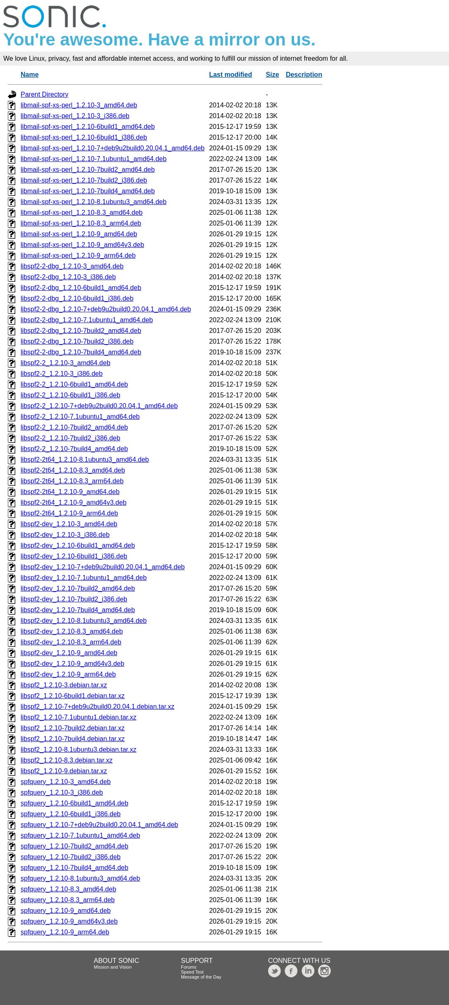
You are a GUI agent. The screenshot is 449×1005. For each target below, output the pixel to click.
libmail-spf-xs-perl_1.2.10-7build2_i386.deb (84, 180)
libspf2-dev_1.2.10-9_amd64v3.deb (72, 663)
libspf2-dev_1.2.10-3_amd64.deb (69, 523)
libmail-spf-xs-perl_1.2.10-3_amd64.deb (79, 105)
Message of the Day (201, 976)
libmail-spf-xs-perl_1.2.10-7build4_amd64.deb (88, 191)
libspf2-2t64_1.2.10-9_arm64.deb (69, 513)
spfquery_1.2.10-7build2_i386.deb (71, 856)
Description (304, 74)
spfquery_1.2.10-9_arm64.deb (65, 932)
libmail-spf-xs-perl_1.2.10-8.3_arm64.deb (81, 223)
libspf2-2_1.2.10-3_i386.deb (61, 373)
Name (30, 74)
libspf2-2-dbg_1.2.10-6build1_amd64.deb (81, 287)
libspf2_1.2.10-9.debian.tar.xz (64, 771)
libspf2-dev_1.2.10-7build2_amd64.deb (78, 588)
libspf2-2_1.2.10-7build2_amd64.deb (74, 427)
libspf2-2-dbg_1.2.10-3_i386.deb (68, 276)
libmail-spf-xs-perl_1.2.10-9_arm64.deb (78, 255)
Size (272, 74)
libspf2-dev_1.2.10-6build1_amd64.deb (78, 545)
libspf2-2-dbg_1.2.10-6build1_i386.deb (77, 298)
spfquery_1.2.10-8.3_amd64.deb (68, 889)
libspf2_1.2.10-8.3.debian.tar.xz (66, 760)
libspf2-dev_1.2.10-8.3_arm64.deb (71, 642)
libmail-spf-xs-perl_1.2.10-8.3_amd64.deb (82, 212)
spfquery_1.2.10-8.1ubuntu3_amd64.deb (80, 878)
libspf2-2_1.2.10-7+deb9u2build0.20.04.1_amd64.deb (99, 405)
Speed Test (192, 971)
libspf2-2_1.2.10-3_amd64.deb (65, 362)
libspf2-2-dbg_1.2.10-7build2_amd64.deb (81, 330)
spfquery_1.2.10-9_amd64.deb (66, 910)
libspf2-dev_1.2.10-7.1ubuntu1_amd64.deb (84, 577)
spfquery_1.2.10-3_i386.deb (62, 792)
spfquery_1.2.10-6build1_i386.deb (71, 813)
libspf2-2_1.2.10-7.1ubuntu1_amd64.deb (80, 416)
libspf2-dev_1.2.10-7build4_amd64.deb (78, 609)
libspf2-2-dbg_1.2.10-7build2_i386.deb (77, 341)
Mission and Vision (113, 967)
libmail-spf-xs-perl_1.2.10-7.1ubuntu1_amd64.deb (93, 158)
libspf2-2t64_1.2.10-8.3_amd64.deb (73, 470)
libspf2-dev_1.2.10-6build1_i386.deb (74, 556)
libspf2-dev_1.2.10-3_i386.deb (65, 534)
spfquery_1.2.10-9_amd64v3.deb (69, 921)
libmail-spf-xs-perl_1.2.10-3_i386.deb (75, 115)
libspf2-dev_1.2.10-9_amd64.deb (69, 652)
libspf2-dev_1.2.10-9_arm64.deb (68, 674)
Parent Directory (45, 94)
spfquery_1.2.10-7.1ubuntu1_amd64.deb (80, 835)
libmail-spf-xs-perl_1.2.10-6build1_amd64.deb (88, 126)
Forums (188, 967)
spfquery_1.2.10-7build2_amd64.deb (74, 846)
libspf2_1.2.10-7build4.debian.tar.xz (73, 738)
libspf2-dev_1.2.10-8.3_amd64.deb (72, 631)
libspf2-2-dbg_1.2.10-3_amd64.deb (72, 266)
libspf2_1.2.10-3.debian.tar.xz (64, 685)
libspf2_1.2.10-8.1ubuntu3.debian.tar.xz (78, 749)
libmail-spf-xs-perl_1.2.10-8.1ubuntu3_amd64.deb (93, 201)
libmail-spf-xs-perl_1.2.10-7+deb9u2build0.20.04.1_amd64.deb (112, 148)
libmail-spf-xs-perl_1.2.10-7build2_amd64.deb (88, 169)
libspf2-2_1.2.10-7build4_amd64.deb (74, 448)
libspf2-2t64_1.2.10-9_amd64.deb (70, 491)
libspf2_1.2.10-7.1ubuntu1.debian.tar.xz (78, 717)
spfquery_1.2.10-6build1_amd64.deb (74, 803)
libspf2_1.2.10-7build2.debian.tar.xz (73, 728)
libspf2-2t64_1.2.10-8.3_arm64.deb (72, 481)
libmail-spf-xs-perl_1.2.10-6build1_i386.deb (84, 137)
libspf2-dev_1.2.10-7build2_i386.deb (74, 599)
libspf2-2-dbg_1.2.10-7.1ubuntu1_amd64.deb (87, 319)
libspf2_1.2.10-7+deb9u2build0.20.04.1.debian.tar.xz (97, 706)
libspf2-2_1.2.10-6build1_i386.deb (70, 395)
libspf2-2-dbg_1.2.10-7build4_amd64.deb (81, 352)
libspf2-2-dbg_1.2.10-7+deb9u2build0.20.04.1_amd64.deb (106, 309)
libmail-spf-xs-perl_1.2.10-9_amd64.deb (79, 234)
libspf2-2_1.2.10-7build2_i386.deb (70, 438)
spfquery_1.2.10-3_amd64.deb (66, 781)
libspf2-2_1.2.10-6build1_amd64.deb (74, 384)
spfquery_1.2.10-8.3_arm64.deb (68, 899)
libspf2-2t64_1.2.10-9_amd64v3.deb (73, 502)
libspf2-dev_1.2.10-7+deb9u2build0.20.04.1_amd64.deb (103, 566)
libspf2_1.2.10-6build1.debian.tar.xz (73, 695)
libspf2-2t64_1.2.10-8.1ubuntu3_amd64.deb (85, 459)
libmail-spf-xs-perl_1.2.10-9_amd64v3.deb (82, 244)
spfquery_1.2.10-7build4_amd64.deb (74, 867)
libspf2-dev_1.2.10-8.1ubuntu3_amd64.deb (84, 620)
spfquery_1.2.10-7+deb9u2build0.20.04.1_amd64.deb (99, 824)
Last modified (230, 74)
